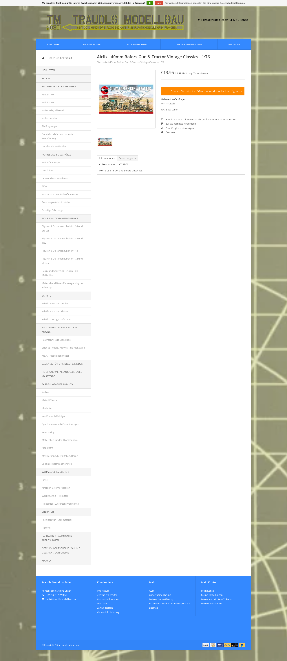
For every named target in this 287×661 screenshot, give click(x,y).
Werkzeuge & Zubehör (55, 471)
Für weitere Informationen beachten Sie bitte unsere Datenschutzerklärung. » (205, 3)
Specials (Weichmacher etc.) (57, 463)
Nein (159, 3)
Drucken (168, 132)
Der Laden (234, 44)
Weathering (48, 432)
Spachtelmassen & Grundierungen (60, 424)
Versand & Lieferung (108, 612)
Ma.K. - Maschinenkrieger (55, 355)
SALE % (46, 78)
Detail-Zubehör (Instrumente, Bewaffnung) (58, 136)
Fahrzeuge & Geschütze (56, 154)
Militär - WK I (49, 94)
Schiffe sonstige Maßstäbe (56, 319)
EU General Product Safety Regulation (169, 603)
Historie (46, 527)
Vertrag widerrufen (189, 44)
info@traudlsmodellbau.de (61, 599)
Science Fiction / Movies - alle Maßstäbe (63, 347)
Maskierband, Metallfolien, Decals (60, 456)
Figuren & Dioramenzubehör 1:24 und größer (62, 228)
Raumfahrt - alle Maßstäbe (56, 339)
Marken (47, 560)
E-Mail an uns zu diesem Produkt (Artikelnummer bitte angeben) (198, 119)
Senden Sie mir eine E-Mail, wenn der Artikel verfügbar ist (207, 91)
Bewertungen (127, 158)
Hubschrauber (50, 118)
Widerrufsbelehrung (160, 595)
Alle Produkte (91, 44)
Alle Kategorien (137, 44)
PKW (44, 186)
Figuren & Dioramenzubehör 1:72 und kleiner (62, 260)
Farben (46, 392)
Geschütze (47, 170)
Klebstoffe (47, 447)
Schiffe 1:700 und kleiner (55, 311)
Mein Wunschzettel (211, 603)
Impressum (103, 590)
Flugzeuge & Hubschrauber (59, 86)
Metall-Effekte (49, 400)
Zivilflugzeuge (49, 126)
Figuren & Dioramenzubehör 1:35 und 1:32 (62, 240)
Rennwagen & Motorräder (56, 202)
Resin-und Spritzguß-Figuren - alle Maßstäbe (60, 273)
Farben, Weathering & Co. (57, 384)
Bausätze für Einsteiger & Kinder (62, 363)
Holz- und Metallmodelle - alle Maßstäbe (62, 374)
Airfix (172, 103)
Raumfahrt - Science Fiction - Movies (60, 329)
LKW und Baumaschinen (55, 178)
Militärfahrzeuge (51, 162)
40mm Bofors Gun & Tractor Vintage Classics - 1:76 (136, 62)
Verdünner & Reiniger (53, 416)
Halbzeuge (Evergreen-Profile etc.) (60, 503)
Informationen (107, 158)
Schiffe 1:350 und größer (55, 303)
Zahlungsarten (105, 607)
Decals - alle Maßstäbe (54, 146)
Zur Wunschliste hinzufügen (178, 123)
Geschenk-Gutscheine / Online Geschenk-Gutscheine (61, 550)
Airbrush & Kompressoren (56, 487)
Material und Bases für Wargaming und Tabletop (63, 285)
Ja (150, 3)
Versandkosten (200, 73)
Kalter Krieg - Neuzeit (53, 110)
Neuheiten (48, 70)
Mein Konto (239, 20)
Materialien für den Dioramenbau (60, 440)
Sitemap (153, 607)
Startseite (53, 44)
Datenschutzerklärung (161, 599)
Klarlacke (47, 408)
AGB (151, 590)
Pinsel (45, 480)
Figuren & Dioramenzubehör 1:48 (60, 250)
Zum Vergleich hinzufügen (177, 128)
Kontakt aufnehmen (108, 599)
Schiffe (46, 295)
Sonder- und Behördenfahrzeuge (60, 194)
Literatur (48, 511)
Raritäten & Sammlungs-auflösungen (57, 538)
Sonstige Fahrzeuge (52, 210)
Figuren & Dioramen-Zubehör (60, 218)
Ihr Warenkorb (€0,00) (213, 20)
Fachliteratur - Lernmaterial (57, 519)
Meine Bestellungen (212, 595)
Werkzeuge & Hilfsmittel (55, 495)
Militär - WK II (49, 102)
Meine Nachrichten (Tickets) (216, 599)
